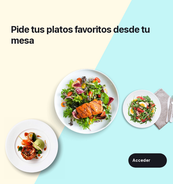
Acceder (141, 160)
